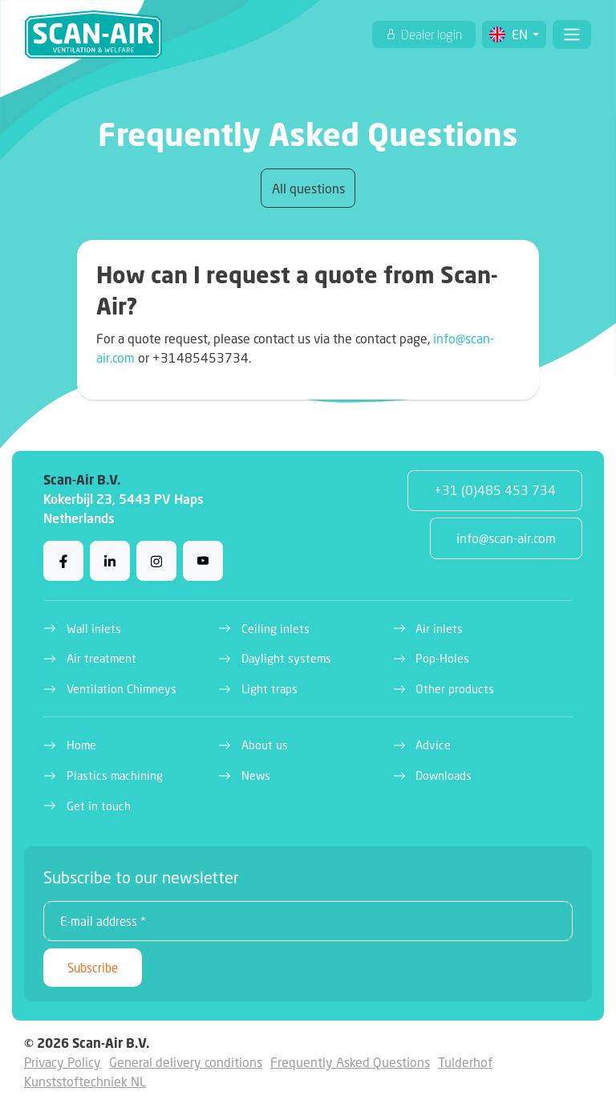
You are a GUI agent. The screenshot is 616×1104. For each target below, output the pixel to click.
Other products (454, 689)
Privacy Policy (62, 1062)
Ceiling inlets (275, 628)
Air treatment (101, 658)
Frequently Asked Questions (350, 1062)
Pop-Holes (442, 658)
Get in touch (99, 806)
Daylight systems (286, 658)
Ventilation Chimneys (121, 689)
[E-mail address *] (308, 921)
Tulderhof (465, 1062)
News (255, 775)
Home (81, 745)
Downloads (443, 775)
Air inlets (439, 628)
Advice (433, 745)
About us (264, 745)
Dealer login (430, 34)
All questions (308, 188)
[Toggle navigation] (572, 34)
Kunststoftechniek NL (85, 1081)
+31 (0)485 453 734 (495, 489)
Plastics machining (115, 775)
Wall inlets (94, 628)
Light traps (269, 689)
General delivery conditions (185, 1062)
